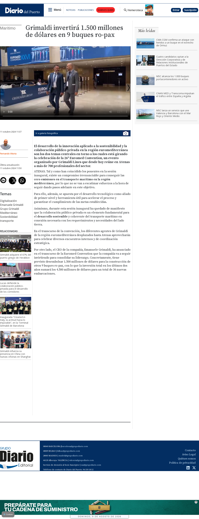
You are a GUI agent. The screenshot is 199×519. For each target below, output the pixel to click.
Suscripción (190, 10)
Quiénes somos (187, 458)
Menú (57, 10)
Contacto (190, 450)
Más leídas (146, 30)
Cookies (8, 514)
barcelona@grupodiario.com (74, 446)
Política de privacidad (182, 462)
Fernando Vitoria (8, 153)
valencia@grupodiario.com (81, 460)
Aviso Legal (189, 454)
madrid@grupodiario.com (71, 455)
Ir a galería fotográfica (82, 133)
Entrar (176, 10)
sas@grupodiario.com (91, 465)
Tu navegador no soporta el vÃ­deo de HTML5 (65, 83)
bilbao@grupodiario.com (68, 451)
